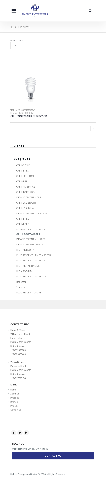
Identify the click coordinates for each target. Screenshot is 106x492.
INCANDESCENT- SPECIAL (30, 244)
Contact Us (53, 455)
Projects (14, 405)
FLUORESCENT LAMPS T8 (30, 260)
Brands (14, 401)
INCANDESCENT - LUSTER (30, 239)
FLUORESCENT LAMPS (28, 292)
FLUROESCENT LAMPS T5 (30, 229)
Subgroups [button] (22, 159)
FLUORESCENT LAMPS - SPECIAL (34, 255)
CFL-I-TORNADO (25, 192)
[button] (90, 11)
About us (15, 393)
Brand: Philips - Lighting (21, 113)
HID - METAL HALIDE (28, 265)
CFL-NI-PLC (22, 218)
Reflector (21, 281)
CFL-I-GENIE (23, 165)
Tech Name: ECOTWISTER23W (22, 110)
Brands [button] (19, 146)
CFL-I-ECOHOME (25, 176)
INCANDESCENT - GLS (28, 197)
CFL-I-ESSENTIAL (25, 208)
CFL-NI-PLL (22, 181)
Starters (20, 287)
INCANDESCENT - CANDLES (31, 213)
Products (15, 397)
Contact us (15, 409)
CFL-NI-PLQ (22, 224)
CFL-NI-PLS (22, 170)
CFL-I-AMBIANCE (25, 186)
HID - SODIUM (24, 271)
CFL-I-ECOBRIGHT (26, 202)
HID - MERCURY (25, 249)
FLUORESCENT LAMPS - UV (31, 276)
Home (13, 389)
